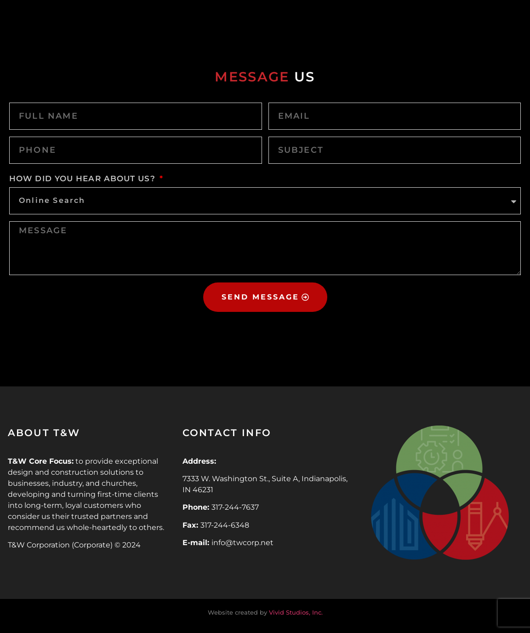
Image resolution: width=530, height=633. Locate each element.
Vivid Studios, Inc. (296, 612)
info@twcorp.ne (240, 542)
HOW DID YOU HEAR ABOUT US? (83, 178)
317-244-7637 (235, 507)
